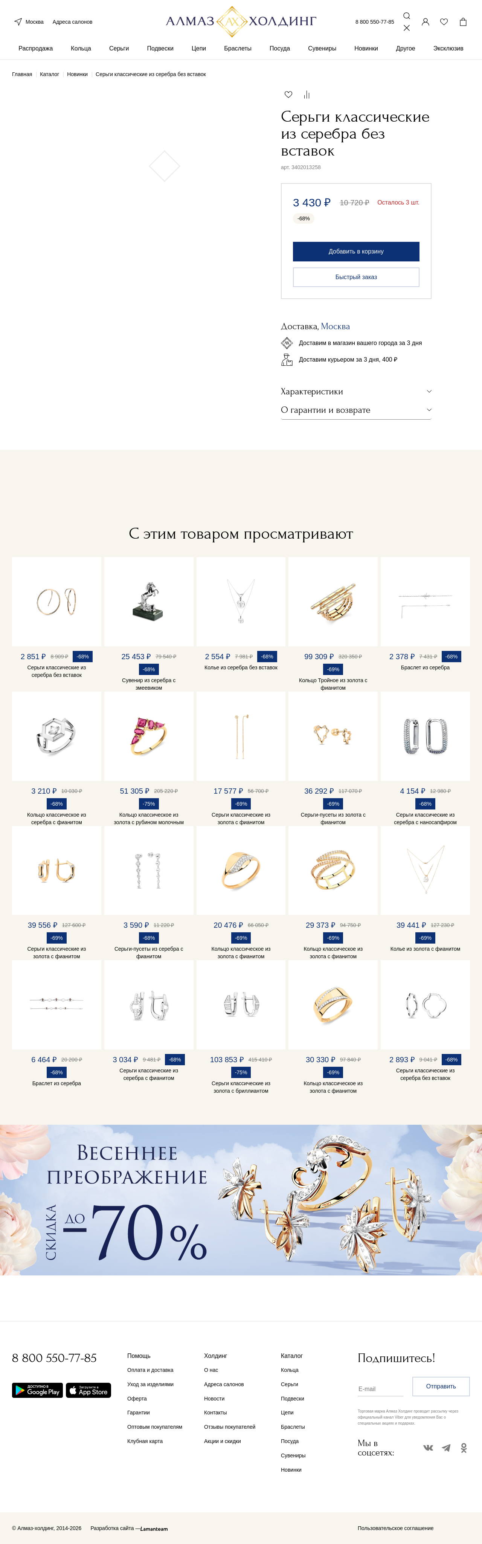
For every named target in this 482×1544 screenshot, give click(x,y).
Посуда (280, 48)
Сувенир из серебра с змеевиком (148, 684)
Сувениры (322, 48)
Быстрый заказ (356, 277)
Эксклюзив (448, 48)
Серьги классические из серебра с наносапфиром (425, 818)
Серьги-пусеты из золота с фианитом (333, 818)
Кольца (81, 48)
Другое (405, 48)
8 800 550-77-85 (374, 22)
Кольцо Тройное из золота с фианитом (333, 684)
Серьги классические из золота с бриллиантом (241, 1087)
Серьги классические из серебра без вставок (56, 671)
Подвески (160, 48)
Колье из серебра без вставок (241, 667)
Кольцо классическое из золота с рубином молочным (149, 818)
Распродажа (35, 48)
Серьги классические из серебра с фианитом (148, 1074)
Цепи (199, 48)
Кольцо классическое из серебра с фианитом (56, 818)
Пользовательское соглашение (396, 1528)
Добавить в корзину (356, 251)
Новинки (366, 48)
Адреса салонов (73, 22)
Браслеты (238, 48)
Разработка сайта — (115, 1528)
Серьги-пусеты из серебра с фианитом (148, 952)
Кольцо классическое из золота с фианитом (241, 952)
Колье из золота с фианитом (425, 949)
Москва (28, 22)
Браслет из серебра (425, 667)
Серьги (119, 48)
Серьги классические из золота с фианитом (241, 818)
